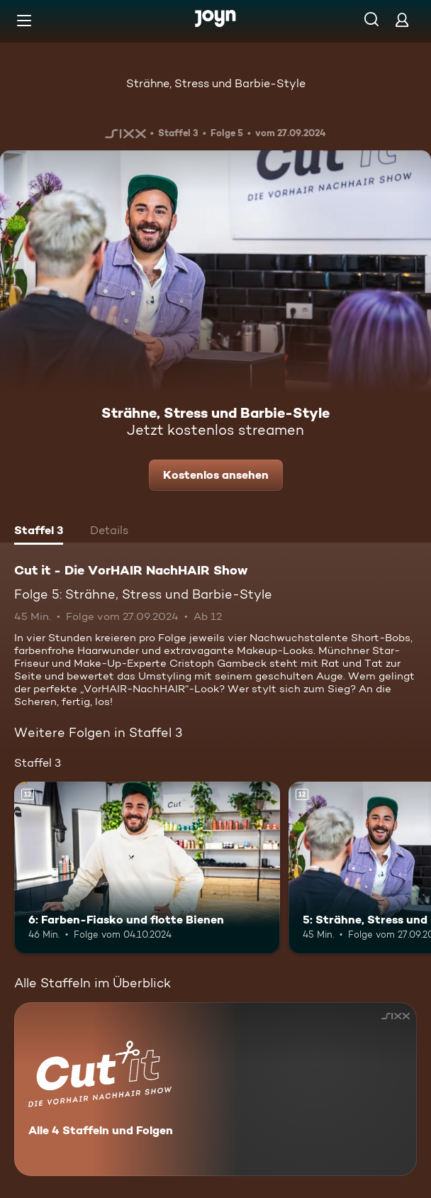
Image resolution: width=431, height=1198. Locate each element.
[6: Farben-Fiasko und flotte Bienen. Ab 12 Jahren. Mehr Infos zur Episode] (147, 868)
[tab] (38, 532)
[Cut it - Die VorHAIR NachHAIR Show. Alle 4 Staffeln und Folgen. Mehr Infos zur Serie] (215, 1089)
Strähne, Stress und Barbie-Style (216, 83)
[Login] (402, 19)
